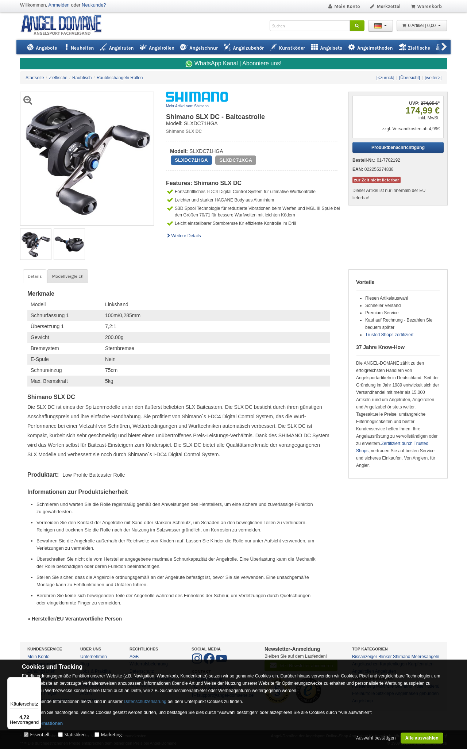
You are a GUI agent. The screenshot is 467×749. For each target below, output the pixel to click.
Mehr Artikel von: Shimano (187, 106)
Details (35, 276)
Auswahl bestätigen (376, 738)
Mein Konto (343, 6)
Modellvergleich (67, 276)
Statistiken (75, 734)
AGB (134, 656)
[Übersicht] (409, 77)
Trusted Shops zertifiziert (389, 334)
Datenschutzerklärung (145, 701)
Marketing (111, 734)
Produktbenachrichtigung (398, 147)
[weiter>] (433, 77)
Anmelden (59, 5)
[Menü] (36, 681)
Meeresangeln (425, 656)
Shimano (401, 656)
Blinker (385, 656)
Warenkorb (426, 6)
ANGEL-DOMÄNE (64, 25)
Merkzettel (385, 6)
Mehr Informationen (42, 723)
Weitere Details (183, 235)
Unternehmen (93, 656)
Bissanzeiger (364, 656)
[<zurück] (385, 77)
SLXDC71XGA (235, 160)
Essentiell (39, 734)
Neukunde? (94, 5)
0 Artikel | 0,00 (421, 25)
